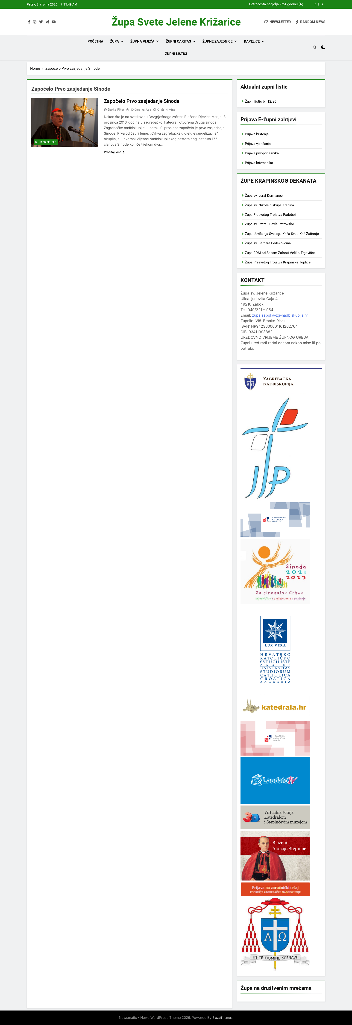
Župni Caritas (178, 41)
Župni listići (176, 54)
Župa (114, 41)
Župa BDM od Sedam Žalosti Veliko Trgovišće (280, 253)
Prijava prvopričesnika (262, 153)
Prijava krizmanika (259, 163)
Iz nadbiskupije (45, 142)
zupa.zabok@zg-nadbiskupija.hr (280, 315)
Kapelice (252, 41)
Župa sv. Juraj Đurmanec (264, 195)
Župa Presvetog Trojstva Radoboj (270, 215)
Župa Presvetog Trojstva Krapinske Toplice (278, 262)
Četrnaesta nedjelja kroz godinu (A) (276, 4)
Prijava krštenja (257, 134)
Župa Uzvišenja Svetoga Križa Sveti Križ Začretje (282, 234)
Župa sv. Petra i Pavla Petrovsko (269, 224)
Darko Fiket (116, 109)
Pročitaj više (114, 152)
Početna (95, 41)
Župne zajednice (217, 41)
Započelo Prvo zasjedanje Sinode (141, 101)
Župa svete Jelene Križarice (176, 22)
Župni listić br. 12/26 (260, 101)
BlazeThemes (222, 1017)
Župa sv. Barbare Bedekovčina (268, 243)
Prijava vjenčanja (258, 144)
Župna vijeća (142, 41)
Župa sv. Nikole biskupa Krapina (269, 205)
